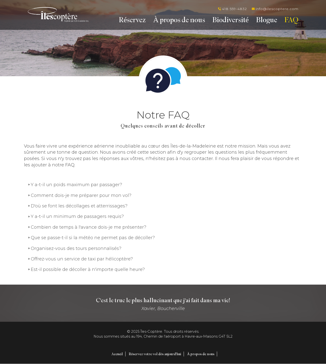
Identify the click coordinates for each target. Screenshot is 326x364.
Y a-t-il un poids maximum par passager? (76, 184)
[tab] (163, 185)
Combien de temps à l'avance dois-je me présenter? (88, 227)
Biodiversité (230, 20)
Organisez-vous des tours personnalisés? (76, 248)
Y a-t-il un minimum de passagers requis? (77, 216)
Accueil (117, 354)
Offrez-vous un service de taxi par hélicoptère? (82, 259)
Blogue (266, 20)
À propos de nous (179, 20)
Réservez (132, 20)
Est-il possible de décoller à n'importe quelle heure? (88, 269)
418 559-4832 (234, 9)
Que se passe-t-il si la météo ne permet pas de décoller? (93, 237)
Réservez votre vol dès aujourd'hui (155, 354)
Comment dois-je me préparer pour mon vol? (81, 195)
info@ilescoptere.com (277, 9)
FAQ (291, 20)
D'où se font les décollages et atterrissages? (79, 206)
